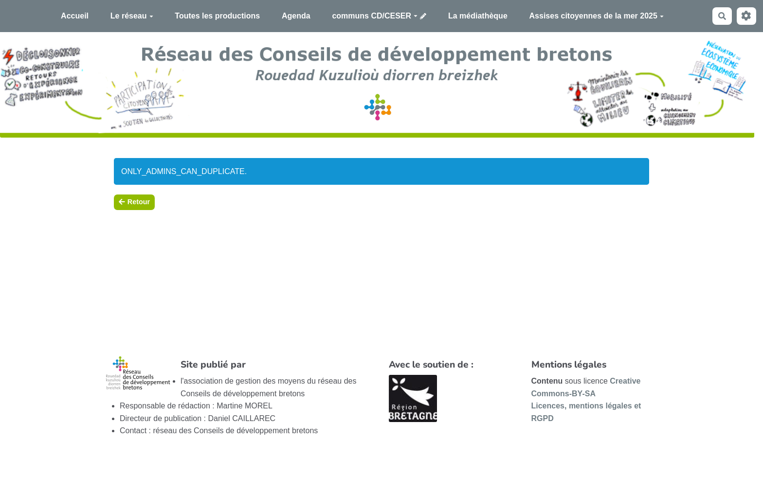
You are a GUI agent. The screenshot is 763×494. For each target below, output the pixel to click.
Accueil (75, 16)
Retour (134, 202)
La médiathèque (478, 16)
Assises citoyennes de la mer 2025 (596, 16)
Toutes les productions (217, 16)
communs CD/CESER (375, 16)
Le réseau (131, 16)
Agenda (296, 16)
